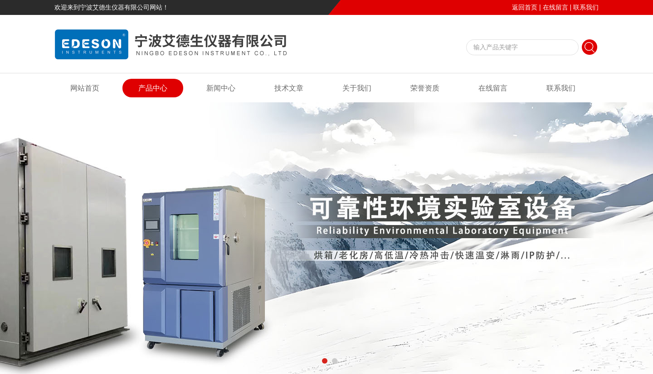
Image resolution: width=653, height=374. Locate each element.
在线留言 (555, 7)
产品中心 (152, 88)
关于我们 (356, 88)
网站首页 (84, 88)
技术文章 (288, 88)
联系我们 (586, 7)
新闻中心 (220, 88)
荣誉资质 (424, 88)
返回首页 (524, 7)
